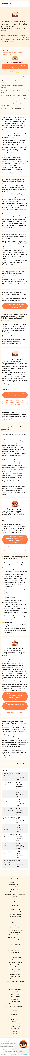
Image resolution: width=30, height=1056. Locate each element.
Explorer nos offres (15, 909)
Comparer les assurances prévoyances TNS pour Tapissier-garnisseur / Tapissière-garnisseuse (15, 539)
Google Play (15, 1036)
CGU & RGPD (15, 1028)
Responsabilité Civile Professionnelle (15, 894)
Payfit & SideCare (15, 992)
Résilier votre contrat (15, 916)
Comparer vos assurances (15, 930)
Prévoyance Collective (15, 884)
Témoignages (15, 1021)
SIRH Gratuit (15, 923)
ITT (15, 925)
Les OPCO (15, 972)
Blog (15, 948)
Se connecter (15, 901)
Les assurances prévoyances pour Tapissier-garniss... (15, 98)
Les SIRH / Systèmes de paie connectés (15, 1006)
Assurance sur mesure (15, 914)
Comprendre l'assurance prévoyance (15, 548)
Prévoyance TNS (15, 891)
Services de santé (15, 979)
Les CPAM (15, 967)
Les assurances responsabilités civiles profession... (14, 95)
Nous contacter (15, 1016)
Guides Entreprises (15, 952)
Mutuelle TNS (15, 889)
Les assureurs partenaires (15, 962)
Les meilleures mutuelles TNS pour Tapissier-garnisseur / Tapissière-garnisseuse (15, 706)
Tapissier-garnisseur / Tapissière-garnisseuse (8, 827)
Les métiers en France (15, 960)
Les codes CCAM (15, 969)
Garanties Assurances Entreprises (15, 981)
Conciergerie (15, 899)
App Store (15, 1033)
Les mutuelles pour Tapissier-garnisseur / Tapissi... (14, 101)
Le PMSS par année (15, 964)
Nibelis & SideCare (15, 996)
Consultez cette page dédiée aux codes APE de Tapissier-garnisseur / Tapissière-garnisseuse (15, 306)
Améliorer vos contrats (15, 912)
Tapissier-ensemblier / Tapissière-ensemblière (9, 845)
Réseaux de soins (15, 976)
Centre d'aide (15, 1014)
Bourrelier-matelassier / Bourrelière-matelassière (9, 862)
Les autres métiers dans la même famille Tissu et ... (14, 108)
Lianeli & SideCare (15, 1001)
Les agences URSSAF (15, 974)
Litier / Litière (6, 791)
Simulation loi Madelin (15, 935)
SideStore (15, 896)
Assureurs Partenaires (15, 1004)
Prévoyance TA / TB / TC (15, 937)
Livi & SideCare (15, 999)
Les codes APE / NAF (15, 957)
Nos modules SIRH (15, 928)
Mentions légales (15, 1026)
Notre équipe (15, 1019)
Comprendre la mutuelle (15, 712)
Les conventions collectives (15, 955)
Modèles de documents (15, 950)
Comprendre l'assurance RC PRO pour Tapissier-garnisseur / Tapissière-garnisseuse (15, 402)
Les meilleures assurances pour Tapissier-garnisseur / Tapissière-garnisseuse (15, 67)
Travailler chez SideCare (15, 1024)
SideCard (15, 887)
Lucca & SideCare (15, 994)
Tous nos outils (15, 940)
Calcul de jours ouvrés (15, 932)
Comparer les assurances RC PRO (15, 395)
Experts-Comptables (15, 989)
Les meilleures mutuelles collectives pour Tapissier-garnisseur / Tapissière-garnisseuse (15, 696)
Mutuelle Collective (15, 882)
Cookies (15, 1031)
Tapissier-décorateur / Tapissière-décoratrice (9, 819)
